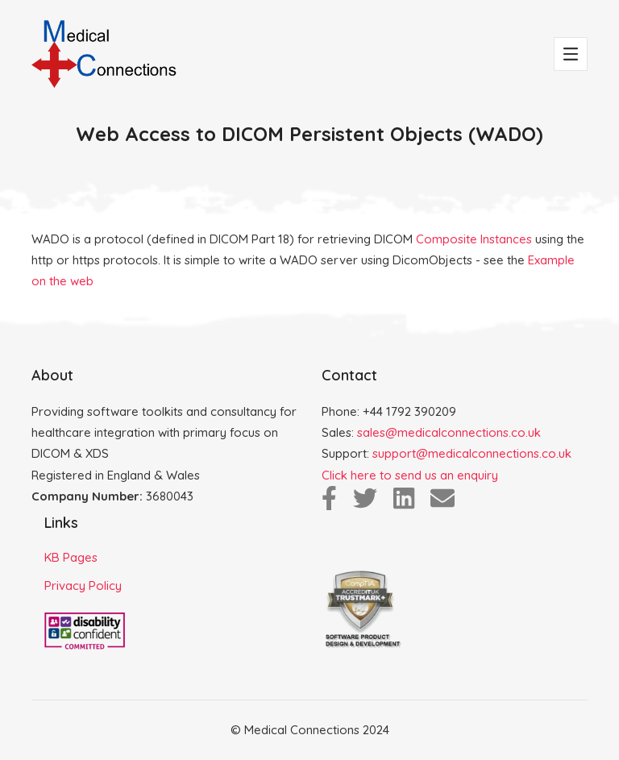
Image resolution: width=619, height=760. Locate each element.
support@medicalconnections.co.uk (471, 453)
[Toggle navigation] (571, 54)
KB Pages (71, 557)
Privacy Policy (83, 585)
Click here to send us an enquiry (410, 475)
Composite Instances (474, 239)
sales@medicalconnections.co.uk (449, 432)
